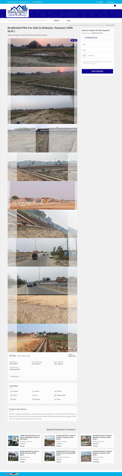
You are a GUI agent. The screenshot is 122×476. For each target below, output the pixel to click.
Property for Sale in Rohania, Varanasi (95, 25)
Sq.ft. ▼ (60, 364)
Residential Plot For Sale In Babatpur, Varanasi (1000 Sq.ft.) (102, 437)
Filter (69, 20)
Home (70, 25)
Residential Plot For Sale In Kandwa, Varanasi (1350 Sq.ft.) (65, 437)
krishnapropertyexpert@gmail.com (18, 2)
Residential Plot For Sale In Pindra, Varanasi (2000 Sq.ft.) (29, 453)
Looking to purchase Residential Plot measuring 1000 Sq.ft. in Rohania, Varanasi (97, 63)
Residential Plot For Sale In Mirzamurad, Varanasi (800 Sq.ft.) (65, 453)
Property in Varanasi (78, 25)
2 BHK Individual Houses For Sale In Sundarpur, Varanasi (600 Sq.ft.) (30, 437)
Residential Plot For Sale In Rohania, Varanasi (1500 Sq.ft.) (102, 453)
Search (56, 20)
